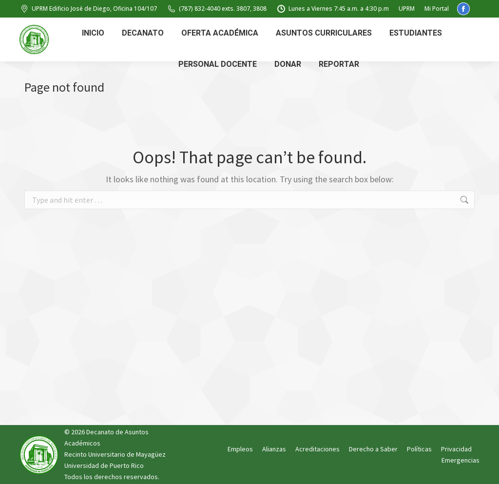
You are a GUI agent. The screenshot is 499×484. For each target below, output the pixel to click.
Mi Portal (436, 8)
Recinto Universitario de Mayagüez (115, 454)
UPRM (407, 8)
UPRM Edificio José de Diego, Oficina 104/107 (88, 8)
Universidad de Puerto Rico (104, 465)
